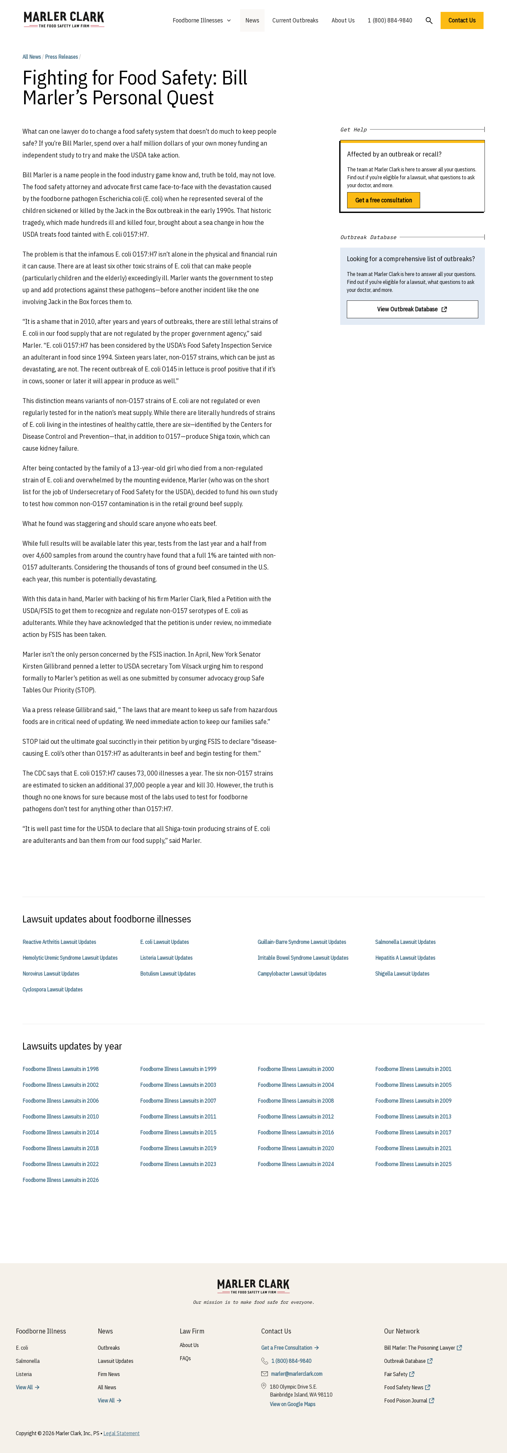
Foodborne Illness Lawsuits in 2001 (413, 1069)
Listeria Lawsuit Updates (166, 957)
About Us (343, 20)
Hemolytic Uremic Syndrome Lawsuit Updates (70, 957)
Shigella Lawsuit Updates (402, 973)
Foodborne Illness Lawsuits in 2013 (413, 1116)
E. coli (22, 1347)
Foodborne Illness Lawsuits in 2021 (413, 1148)
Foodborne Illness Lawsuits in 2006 (60, 1100)
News (252, 20)
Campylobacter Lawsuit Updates (292, 973)
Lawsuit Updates (115, 1361)
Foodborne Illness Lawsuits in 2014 (60, 1132)
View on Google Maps (292, 1404)
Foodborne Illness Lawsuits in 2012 (296, 1116)
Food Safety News (403, 1387)
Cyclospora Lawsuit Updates (52, 989)
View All (24, 1387)
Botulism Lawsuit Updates (168, 973)
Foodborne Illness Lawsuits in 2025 (413, 1164)
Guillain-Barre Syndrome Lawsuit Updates (302, 942)
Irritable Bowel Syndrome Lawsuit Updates (303, 957)
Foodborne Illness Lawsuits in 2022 (60, 1164)
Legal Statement (121, 1433)
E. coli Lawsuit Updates (164, 942)
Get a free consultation (383, 200)
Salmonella (28, 1361)
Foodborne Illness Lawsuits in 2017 (413, 1132)
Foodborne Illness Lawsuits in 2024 (296, 1164)
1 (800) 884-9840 (390, 20)
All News (31, 56)
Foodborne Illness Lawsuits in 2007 (178, 1100)
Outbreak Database (405, 1361)
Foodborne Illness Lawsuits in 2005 (413, 1085)
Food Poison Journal (405, 1400)
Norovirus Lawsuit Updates (50, 973)
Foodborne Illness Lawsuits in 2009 (413, 1100)
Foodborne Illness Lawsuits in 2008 (296, 1100)
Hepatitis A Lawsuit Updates (405, 957)
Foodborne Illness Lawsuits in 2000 (296, 1069)
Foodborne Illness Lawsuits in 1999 (178, 1069)
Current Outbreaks (295, 20)
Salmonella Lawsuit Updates (405, 942)
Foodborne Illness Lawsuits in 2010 (60, 1116)
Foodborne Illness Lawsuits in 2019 (178, 1148)
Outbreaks (109, 1347)
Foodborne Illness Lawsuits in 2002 (60, 1085)
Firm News (109, 1374)
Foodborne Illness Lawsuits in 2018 (60, 1148)
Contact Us (462, 20)
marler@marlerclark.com (296, 1373)
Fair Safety (396, 1374)
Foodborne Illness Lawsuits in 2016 (296, 1132)
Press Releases (61, 56)
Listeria (24, 1374)
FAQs (185, 1358)
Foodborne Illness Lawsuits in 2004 (296, 1085)
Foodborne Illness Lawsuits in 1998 (60, 1069)
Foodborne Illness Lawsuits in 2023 (178, 1164)
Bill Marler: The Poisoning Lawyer (419, 1347)
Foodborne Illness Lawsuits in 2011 (178, 1116)
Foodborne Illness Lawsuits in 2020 (296, 1148)
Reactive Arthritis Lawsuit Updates (59, 942)
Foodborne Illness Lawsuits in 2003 (178, 1085)
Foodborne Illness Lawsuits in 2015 (178, 1132)
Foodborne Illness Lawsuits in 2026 (60, 1180)
